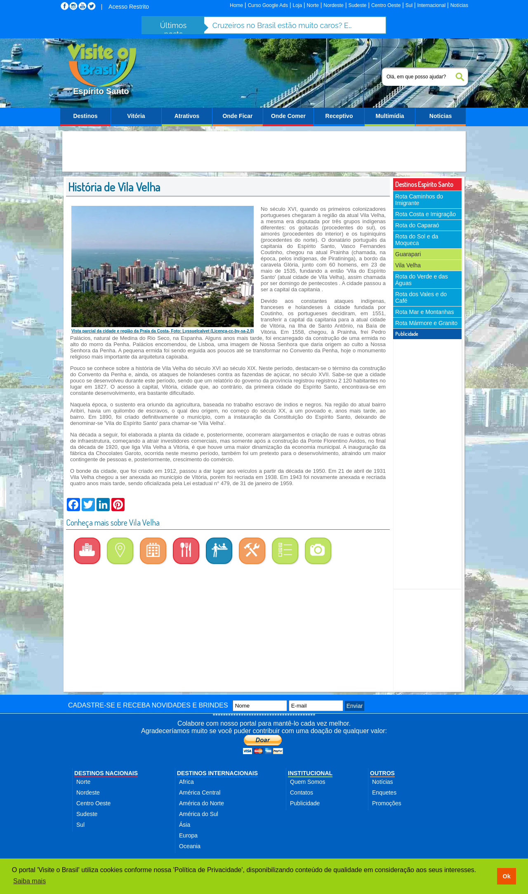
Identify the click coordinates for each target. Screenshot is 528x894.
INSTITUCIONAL (310, 773)
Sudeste (357, 5)
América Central (199, 792)
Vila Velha (408, 265)
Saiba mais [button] (29, 881)
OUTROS (382, 773)
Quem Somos (307, 781)
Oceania (189, 846)
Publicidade (305, 803)
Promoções (386, 803)
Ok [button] (506, 876)
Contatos (301, 792)
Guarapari (408, 254)
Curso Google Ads (268, 5)
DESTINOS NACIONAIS (106, 773)
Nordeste (333, 5)
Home (236, 5)
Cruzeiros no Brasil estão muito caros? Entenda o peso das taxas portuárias (282, 25)
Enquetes (384, 792)
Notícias (459, 5)
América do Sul (198, 814)
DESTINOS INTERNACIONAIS (217, 773)
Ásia (184, 824)
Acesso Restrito (128, 6)
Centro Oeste (386, 5)
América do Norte (201, 803)
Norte (313, 5)
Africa (186, 781)
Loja (297, 5)
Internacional (431, 5)
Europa (188, 835)
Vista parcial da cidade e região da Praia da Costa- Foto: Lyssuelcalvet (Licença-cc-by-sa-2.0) (162, 331)
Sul (408, 5)
